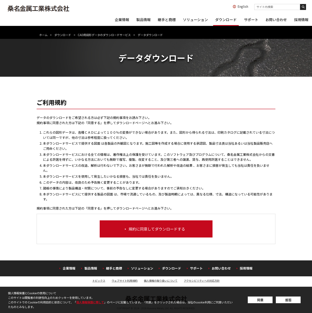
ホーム (43, 35)
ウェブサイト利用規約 (124, 281)
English (243, 6)
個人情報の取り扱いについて (160, 281)
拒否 (288, 299)
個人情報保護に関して (90, 302)
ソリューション (195, 19)
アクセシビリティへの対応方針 (202, 281)
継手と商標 (167, 19)
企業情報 (122, 19)
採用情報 (301, 19)
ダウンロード (226, 19)
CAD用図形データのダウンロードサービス (104, 35)
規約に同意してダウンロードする (157, 229)
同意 (260, 299)
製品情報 (143, 19)
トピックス (98, 281)
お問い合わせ (276, 19)
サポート (251, 19)
